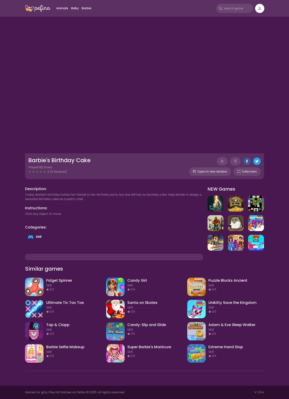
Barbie (86, 8)
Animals (62, 8)
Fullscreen (247, 171)
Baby (75, 8)
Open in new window (210, 171)
